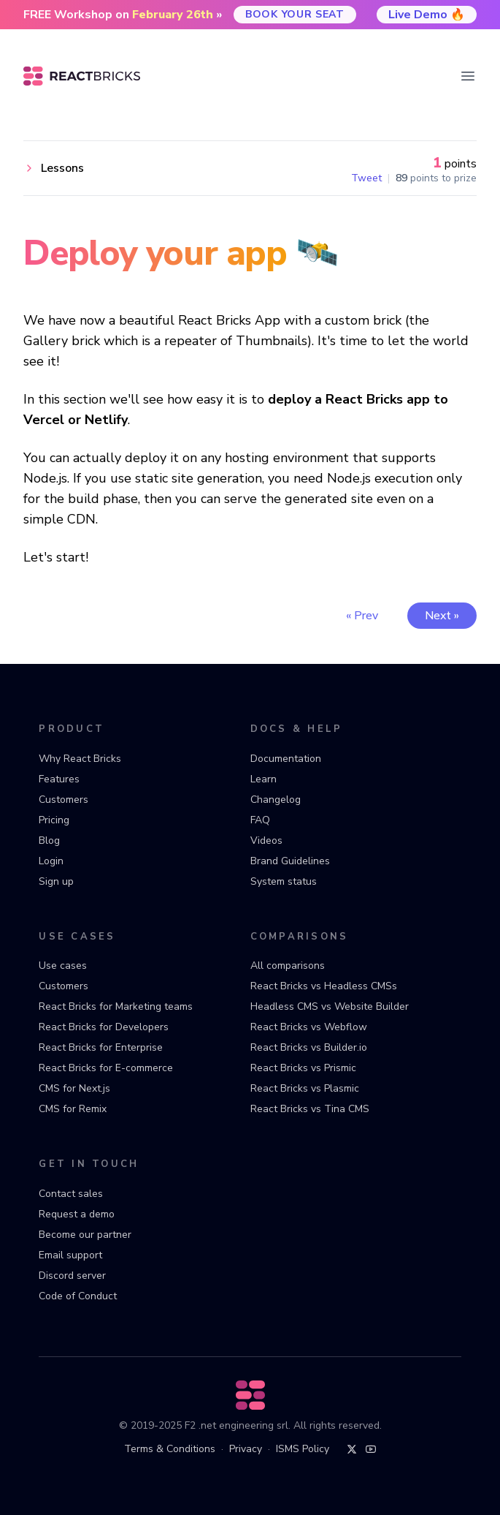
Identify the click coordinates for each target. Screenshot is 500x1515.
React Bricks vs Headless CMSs (323, 986)
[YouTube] (371, 1449)
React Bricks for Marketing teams (116, 1006)
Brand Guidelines (290, 861)
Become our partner (85, 1235)
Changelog (275, 799)
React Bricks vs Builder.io (308, 1047)
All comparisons (287, 965)
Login (51, 861)
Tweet (366, 178)
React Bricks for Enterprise (101, 1047)
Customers (63, 799)
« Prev (362, 616)
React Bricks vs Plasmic (304, 1088)
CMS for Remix (73, 1109)
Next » (442, 616)
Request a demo (77, 1214)
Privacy (245, 1449)
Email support (70, 1255)
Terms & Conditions (169, 1449)
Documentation (285, 759)
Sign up (56, 881)
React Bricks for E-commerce (106, 1068)
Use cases (63, 965)
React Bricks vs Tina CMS (309, 1109)
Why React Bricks (80, 759)
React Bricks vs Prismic (303, 1068)
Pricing (54, 820)
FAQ (260, 820)
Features (59, 779)
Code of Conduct (78, 1296)
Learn (263, 779)
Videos (266, 840)
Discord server (72, 1275)
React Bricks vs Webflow (308, 1027)
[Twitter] (352, 1449)
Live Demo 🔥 (426, 15)
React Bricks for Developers (104, 1027)
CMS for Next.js (74, 1088)
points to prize (436, 178)
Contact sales (71, 1194)
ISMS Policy (302, 1449)
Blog (49, 840)
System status (283, 881)
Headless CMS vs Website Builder (329, 1006)
